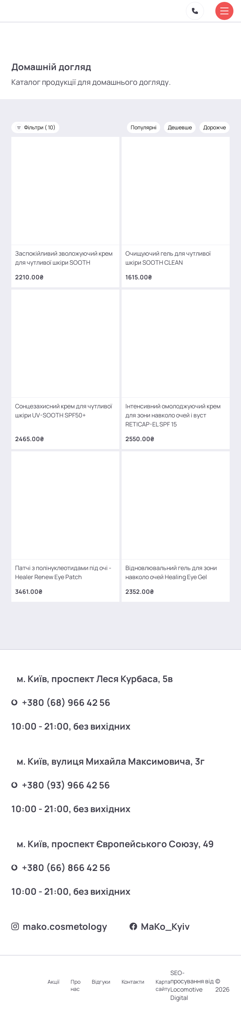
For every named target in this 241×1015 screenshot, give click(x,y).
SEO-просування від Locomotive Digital (192, 985)
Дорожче (214, 127)
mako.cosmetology (59, 926)
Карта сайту (163, 985)
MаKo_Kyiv (160, 926)
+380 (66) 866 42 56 (60, 867)
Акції (53, 981)
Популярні (143, 127)
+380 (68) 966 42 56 (60, 702)
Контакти (133, 981)
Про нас (75, 985)
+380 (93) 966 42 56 (60, 785)
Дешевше (180, 127)
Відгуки (101, 981)
